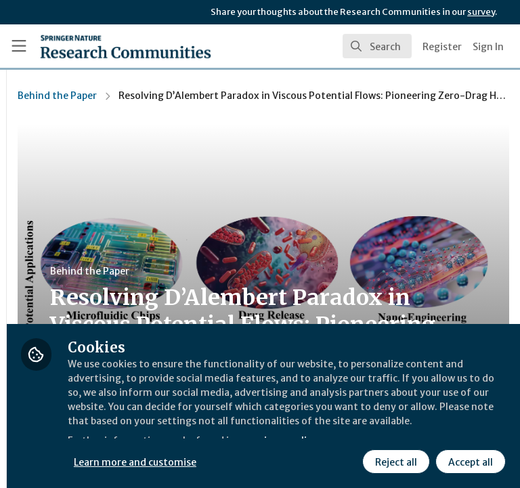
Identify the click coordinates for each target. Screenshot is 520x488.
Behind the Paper (223, 95)
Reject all (274, 460)
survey (481, 12)
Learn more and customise (302, 430)
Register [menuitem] (442, 47)
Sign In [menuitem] (488, 47)
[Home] (125, 46)
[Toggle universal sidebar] (19, 46)
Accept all (348, 460)
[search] (377, 46)
